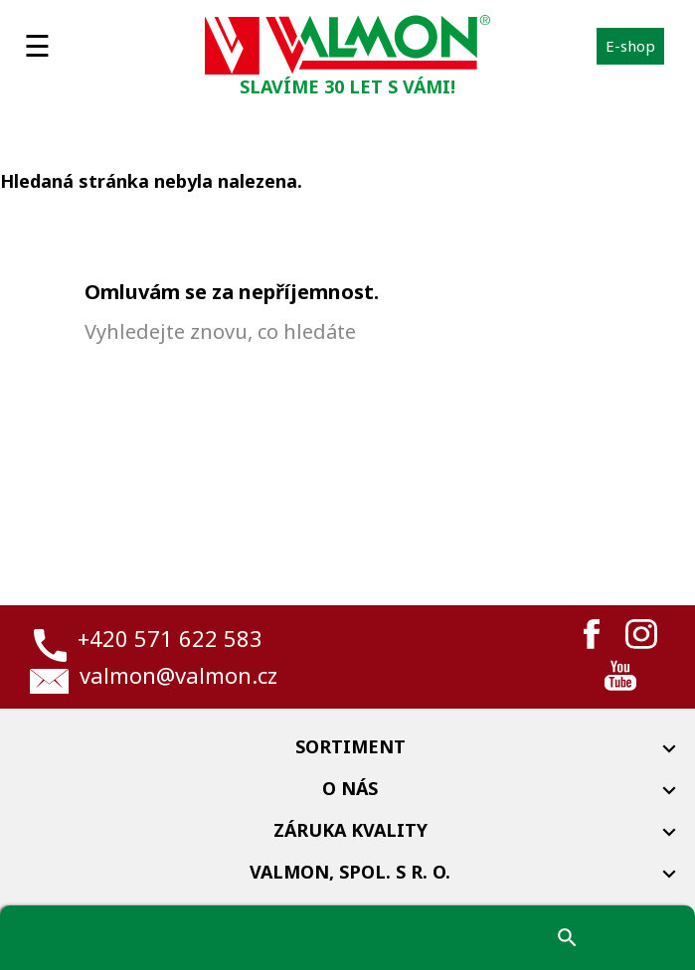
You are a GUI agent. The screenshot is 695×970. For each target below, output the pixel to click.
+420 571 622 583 (170, 638)
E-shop (630, 46)
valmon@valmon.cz (178, 675)
